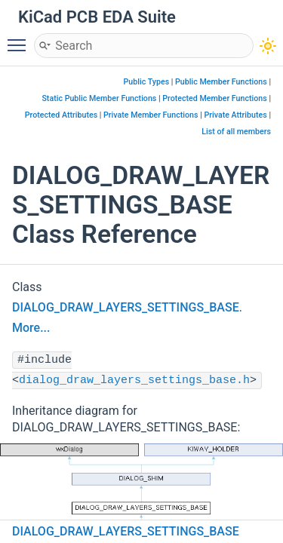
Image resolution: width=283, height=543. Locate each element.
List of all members (236, 132)
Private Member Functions (150, 115)
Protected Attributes (61, 115)
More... (31, 328)
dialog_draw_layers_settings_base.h (134, 380)
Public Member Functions (221, 82)
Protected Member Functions (214, 98)
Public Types (147, 82)
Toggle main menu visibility (20, 38)
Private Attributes (235, 115)
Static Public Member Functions (99, 98)
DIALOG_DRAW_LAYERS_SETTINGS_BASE (125, 307)
